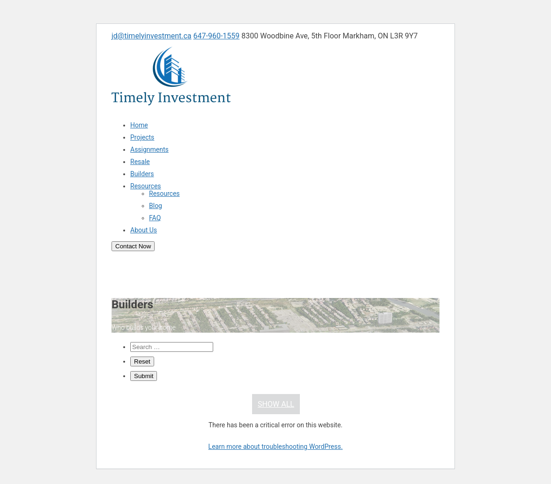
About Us (143, 230)
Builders (142, 174)
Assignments (149, 149)
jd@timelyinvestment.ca (152, 35)
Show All (276, 404)
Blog (155, 205)
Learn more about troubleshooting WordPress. (275, 446)
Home (139, 125)
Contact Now (133, 246)
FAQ (155, 218)
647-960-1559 (217, 35)
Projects (142, 137)
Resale (140, 161)
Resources (145, 186)
